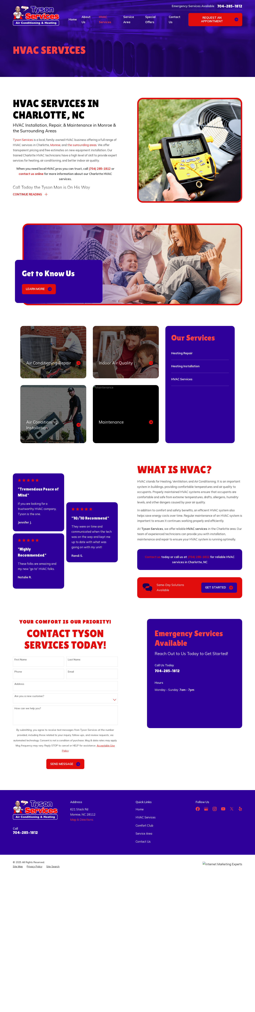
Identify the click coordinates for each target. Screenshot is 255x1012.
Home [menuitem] (73, 19)
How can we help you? (22, 708)
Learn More (39, 289)
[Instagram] (215, 809)
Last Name (69, 659)
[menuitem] (18, 866)
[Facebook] (198, 809)
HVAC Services (146, 817)
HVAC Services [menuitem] (105, 19)
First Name (15, 659)
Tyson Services (23, 140)
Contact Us (143, 841)
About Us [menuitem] (86, 19)
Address (14, 684)
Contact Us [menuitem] (174, 19)
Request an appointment (219, 19)
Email (66, 671)
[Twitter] (232, 809)
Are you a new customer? (24, 696)
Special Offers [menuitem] (150, 19)
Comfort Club (144, 825)
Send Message (60, 764)
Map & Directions (81, 819)
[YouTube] (223, 809)
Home (140, 809)
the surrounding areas (82, 145)
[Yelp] (240, 809)
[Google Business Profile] (206, 809)
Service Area (144, 833)
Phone (13, 671)
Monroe (55, 145)
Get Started (224, 588)
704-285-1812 (229, 6)
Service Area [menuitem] (128, 19)
